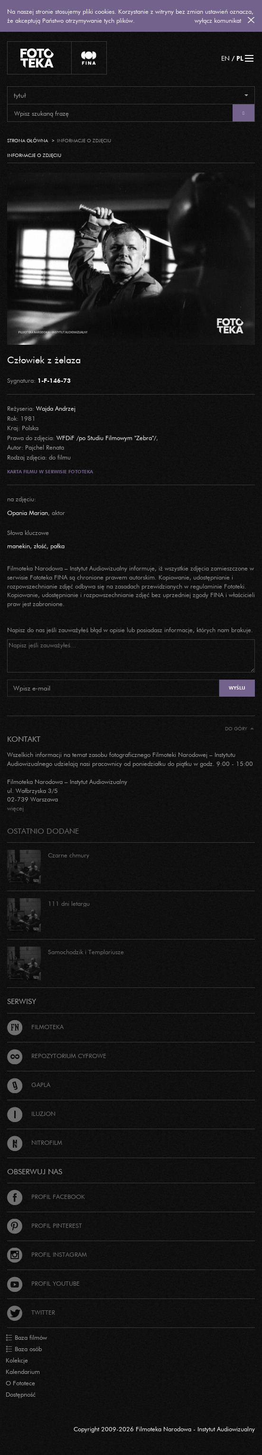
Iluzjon (31, 1113)
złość (40, 546)
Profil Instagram (47, 1254)
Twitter (31, 1312)
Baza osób (24, 1349)
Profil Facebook (46, 1196)
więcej (15, 808)
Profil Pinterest (44, 1225)
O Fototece (20, 1383)
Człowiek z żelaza (44, 359)
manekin (18, 546)
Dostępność (21, 1394)
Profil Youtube (43, 1283)
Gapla (28, 1084)
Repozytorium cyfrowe (56, 1055)
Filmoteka (35, 1027)
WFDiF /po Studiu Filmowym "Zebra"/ (106, 438)
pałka (57, 546)
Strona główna (27, 141)
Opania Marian (27, 512)
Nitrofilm (34, 1142)
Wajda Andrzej (55, 408)
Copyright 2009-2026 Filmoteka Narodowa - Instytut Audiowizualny (164, 1429)
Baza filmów (26, 1338)
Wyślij (237, 688)
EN (225, 58)
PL (239, 58)
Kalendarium (23, 1371)
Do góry (239, 729)
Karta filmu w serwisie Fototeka (50, 472)
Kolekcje (17, 1360)
